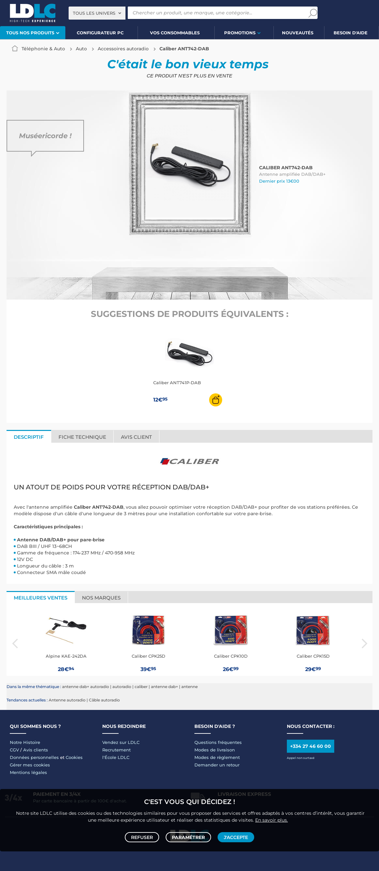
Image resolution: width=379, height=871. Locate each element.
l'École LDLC (115, 757)
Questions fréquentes (218, 742)
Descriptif (29, 437)
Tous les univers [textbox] (94, 13)
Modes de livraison (214, 749)
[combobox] (97, 13)
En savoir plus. (271, 817)
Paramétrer (188, 836)
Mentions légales (28, 772)
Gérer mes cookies (30, 764)
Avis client (136, 437)
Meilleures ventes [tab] (40, 598)
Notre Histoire (25, 742)
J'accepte (234, 836)
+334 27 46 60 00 (310, 746)
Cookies (74, 757)
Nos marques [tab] (101, 598)
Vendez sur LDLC (121, 742)
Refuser (143, 836)
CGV (14, 749)
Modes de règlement (217, 757)
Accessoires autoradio (123, 49)
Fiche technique (82, 437)
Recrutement (116, 749)
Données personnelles (34, 757)
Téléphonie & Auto (43, 49)
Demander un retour (216, 764)
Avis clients (35, 749)
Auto (81, 49)
